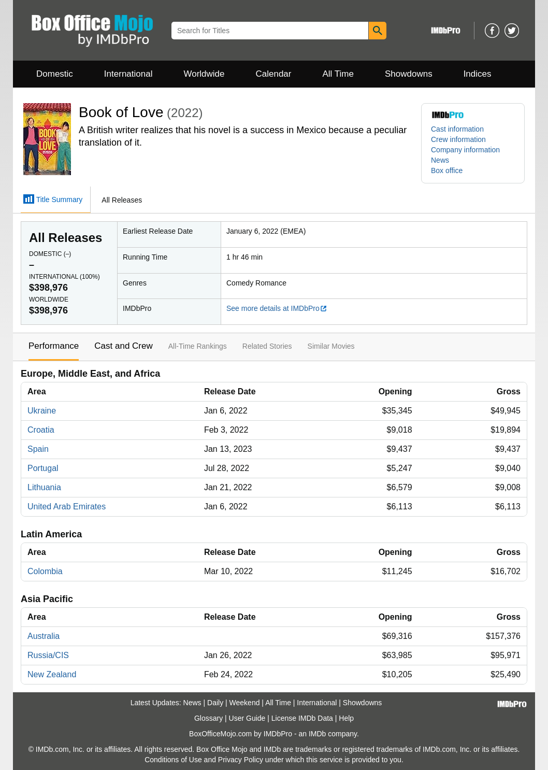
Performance (53, 346)
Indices (478, 74)
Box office (447, 170)
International (128, 74)
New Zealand (51, 674)
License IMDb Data (302, 718)
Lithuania (44, 487)
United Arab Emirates (66, 506)
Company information (465, 150)
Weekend (244, 702)
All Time (338, 74)
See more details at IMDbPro (276, 308)
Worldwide (203, 74)
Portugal (43, 468)
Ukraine (41, 410)
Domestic (54, 74)
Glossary (208, 718)
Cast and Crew (123, 346)
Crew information (458, 139)
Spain (38, 449)
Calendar (274, 74)
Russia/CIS (48, 655)
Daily (215, 702)
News (440, 160)
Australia (43, 636)
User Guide (247, 718)
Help (346, 718)
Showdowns (408, 74)
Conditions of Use (173, 759)
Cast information (457, 129)
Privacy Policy (240, 759)
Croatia (40, 429)
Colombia (45, 571)
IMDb (317, 734)
